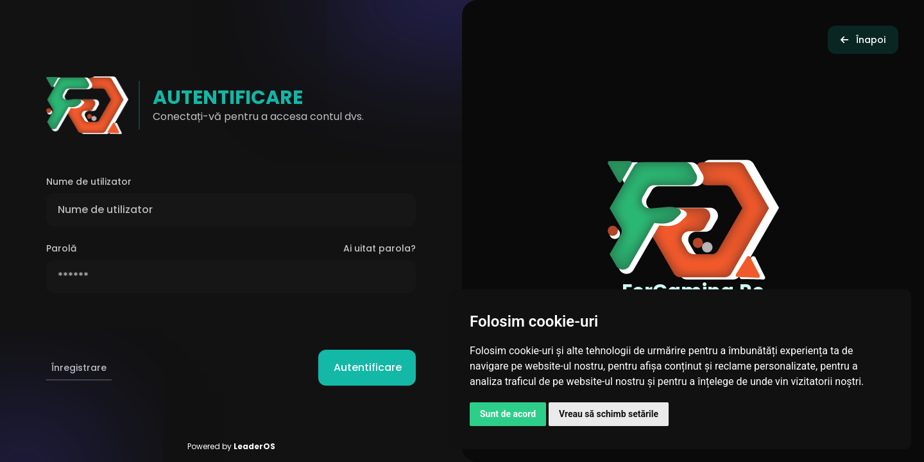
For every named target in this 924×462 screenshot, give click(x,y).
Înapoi (863, 39)
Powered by (231, 446)
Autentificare (375, 367)
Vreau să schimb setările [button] (608, 414)
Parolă (61, 248)
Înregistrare (79, 367)
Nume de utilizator (89, 181)
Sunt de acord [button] (508, 414)
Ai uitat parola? (379, 248)
